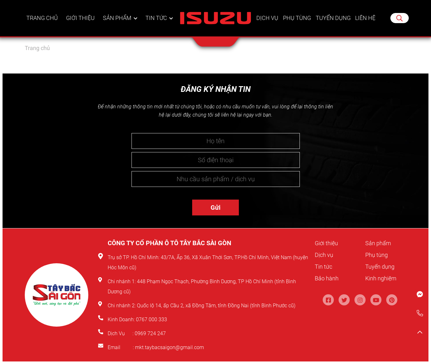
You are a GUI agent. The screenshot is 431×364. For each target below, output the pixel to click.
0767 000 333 (152, 319)
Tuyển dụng (333, 24)
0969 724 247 (150, 333)
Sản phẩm (117, 24)
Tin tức (156, 24)
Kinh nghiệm (382, 278)
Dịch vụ (267, 24)
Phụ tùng (296, 24)
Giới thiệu (81, 24)
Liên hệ (365, 24)
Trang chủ (42, 24)
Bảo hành (328, 278)
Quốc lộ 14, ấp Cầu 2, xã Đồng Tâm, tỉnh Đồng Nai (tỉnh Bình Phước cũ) (216, 306)
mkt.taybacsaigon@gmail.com (169, 347)
